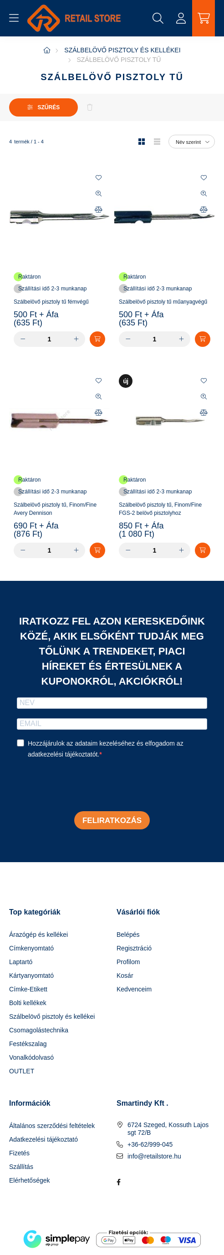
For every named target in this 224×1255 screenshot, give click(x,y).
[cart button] (203, 18)
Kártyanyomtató (31, 975)
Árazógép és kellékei (38, 934)
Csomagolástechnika (38, 1030)
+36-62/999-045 (150, 1144)
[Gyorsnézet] (98, 194)
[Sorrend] (191, 141)
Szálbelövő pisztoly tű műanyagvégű (163, 302)
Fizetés (19, 1153)
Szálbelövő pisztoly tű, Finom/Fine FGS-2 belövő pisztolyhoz (160, 509)
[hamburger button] (14, 18)
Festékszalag (27, 1043)
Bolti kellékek (27, 1002)
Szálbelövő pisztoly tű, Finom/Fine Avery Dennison (55, 509)
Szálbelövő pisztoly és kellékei (122, 50)
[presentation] (86, 786)
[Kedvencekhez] (98, 178)
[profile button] (181, 18)
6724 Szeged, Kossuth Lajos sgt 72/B (168, 1128)
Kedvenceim (134, 989)
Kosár (125, 975)
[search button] (158, 18)
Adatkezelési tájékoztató (43, 1139)
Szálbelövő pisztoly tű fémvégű (51, 302)
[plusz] (76, 339)
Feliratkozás (112, 820)
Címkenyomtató (31, 948)
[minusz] (23, 339)
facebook (118, 1182)
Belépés (128, 934)
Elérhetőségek (29, 1180)
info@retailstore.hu (154, 1156)
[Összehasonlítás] (98, 210)
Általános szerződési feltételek (52, 1125)
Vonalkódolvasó (31, 1057)
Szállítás (21, 1166)
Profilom (128, 961)
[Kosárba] (97, 339)
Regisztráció (134, 948)
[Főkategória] (47, 50)
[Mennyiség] (49, 339)
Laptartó (20, 961)
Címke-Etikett (28, 989)
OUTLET (21, 1071)
